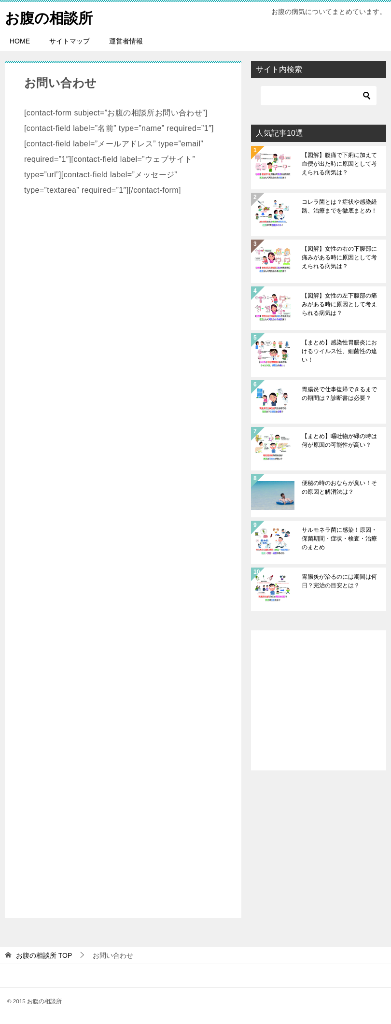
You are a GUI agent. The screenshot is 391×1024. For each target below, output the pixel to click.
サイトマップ (69, 41)
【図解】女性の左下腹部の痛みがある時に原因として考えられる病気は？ (339, 304)
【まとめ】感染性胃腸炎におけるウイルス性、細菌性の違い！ (339, 351)
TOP (44, 955)
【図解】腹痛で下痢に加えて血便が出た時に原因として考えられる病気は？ (339, 164)
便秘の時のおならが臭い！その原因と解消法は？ (339, 487)
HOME (20, 41)
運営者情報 (126, 41)
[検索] (319, 95)
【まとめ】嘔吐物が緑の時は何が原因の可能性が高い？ (339, 440)
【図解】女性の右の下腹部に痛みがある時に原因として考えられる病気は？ (339, 257)
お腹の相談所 (49, 17)
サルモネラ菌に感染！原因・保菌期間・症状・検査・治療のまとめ (339, 538)
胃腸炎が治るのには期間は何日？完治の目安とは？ (339, 581)
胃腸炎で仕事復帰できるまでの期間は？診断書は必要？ (339, 393)
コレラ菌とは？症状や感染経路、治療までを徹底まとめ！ (339, 206)
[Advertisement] (123, 557)
